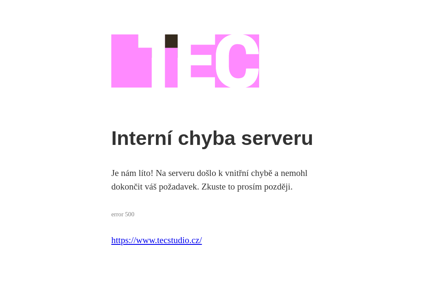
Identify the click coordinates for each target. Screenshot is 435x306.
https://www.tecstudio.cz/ (156, 240)
